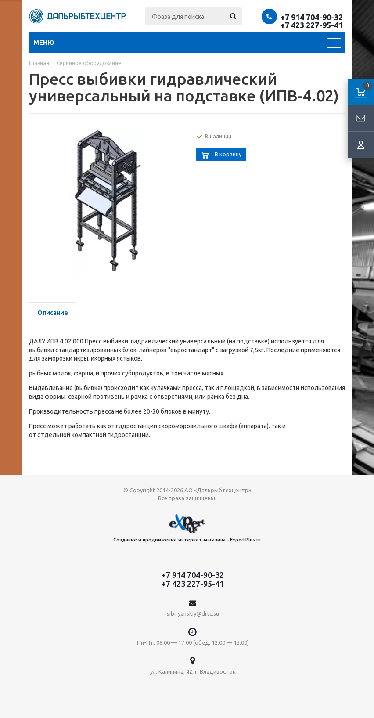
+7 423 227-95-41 (311, 25)
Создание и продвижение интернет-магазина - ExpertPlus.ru (187, 528)
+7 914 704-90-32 (311, 17)
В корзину (228, 154)
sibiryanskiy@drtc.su (193, 613)
